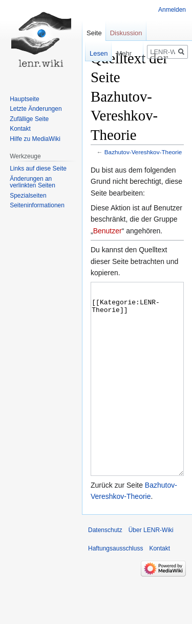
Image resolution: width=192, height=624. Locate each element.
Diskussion (126, 33)
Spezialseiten (28, 195)
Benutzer (107, 231)
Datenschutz (105, 568)
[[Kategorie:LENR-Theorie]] (137, 398)
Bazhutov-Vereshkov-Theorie (143, 152)
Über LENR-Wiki (151, 568)
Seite (94, 33)
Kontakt (20, 128)
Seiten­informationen (37, 205)
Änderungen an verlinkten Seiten (32, 182)
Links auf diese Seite (38, 168)
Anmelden (172, 9)
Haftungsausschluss (115, 586)
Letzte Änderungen (35, 108)
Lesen (93, 53)
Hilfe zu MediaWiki (35, 138)
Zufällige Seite (29, 119)
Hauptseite (24, 99)
